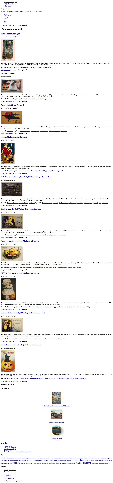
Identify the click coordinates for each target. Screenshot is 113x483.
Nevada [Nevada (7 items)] (42, 460)
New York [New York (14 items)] (46, 460)
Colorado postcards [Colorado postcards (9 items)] (49, 458)
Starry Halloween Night (10, 33)
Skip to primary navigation (10, 2)
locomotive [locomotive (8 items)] (32, 460)
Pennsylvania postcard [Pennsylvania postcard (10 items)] (5, 463)
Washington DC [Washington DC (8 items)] (95, 463)
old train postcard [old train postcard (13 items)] (94, 460)
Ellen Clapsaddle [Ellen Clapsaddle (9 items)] (80, 458)
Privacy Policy (7, 475)
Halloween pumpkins (36, 67)
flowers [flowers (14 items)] (85, 458)
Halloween (10, 67)
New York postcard (63, 203)
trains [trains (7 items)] (47, 463)
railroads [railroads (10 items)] (23, 463)
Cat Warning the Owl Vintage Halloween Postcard (21, 209)
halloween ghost (24, 99)
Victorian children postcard (79, 306)
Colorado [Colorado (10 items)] (44, 458)
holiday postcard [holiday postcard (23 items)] (5, 460)
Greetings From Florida (10, 447)
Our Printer (6, 471)
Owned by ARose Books (10, 470)
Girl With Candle (8, 73)
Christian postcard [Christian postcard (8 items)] (18, 458)
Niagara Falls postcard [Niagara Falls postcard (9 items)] (67, 460)
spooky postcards (93, 203)
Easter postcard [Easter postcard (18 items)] (73, 458)
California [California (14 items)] (3, 458)
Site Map (6, 477)
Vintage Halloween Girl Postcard (14, 137)
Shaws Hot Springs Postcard (56, 422)
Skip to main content (9, 3)
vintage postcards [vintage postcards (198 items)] (84, 462)
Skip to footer (7, 6)
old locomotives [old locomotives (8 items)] (74, 460)
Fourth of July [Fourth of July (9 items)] (90, 458)
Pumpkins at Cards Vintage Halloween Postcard (20, 241)
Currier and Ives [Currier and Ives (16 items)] (57, 458)
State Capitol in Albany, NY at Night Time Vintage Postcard (25, 177)
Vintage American (5, 9)
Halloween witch (46, 67)
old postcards (52, 131)
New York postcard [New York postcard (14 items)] (53, 460)
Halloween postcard (25, 67)
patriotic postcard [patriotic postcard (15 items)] (102, 460)
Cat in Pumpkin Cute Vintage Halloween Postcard (21, 345)
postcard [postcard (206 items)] (17, 462)
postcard (58, 131)
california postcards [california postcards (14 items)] (9, 458)
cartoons (22, 235)
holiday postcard (44, 131)
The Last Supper (8, 446)
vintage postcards (103, 203)
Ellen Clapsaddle (24, 267)
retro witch (64, 131)
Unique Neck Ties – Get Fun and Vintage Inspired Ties (17, 451)
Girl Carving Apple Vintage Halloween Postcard (20, 273)
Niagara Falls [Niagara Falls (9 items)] (60, 460)
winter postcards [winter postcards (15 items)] (105, 463)
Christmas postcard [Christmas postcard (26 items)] (26, 458)
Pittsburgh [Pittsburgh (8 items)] (11, 463)
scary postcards (85, 203)
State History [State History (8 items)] (44, 463)
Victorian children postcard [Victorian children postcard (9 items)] (70, 463)
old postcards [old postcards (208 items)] (84, 460)
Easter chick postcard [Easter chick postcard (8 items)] (65, 458)
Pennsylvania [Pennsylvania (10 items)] (109, 460)
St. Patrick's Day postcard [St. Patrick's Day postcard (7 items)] (37, 463)
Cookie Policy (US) (9, 478)
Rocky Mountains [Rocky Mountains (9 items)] (29, 463)
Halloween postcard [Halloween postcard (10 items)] (108, 458)
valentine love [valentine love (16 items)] (52, 463)
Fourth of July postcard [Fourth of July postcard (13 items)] (98, 458)
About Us (6, 474)
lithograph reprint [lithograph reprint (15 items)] (26, 460)
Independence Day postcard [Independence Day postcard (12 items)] (16, 460)
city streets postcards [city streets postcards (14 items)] (37, 458)
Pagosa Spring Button (56, 438)
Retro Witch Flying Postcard (12, 105)
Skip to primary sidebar (10, 4)
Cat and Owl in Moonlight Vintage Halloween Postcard (23, 313)
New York (16, 203)
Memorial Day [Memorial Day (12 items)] (37, 460)
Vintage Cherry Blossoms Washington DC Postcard (56, 406)
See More (56, 440)
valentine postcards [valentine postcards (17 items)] (60, 463)
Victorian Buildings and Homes (27, 203)
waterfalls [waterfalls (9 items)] (100, 463)
